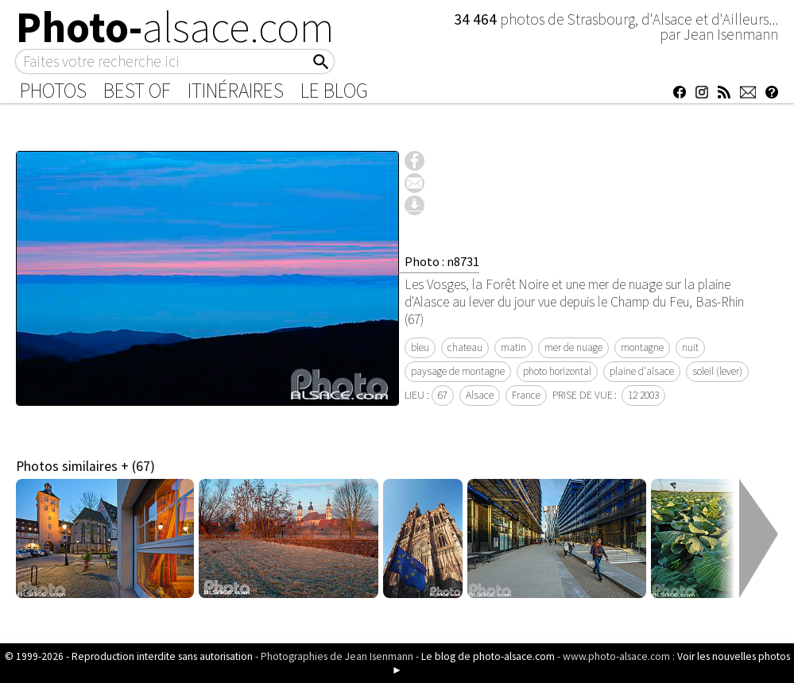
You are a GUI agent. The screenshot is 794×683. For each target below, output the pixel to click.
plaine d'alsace (642, 371)
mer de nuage (573, 347)
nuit (690, 347)
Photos (53, 90)
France (526, 395)
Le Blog (334, 90)
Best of (137, 90)
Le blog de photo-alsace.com (488, 656)
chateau (464, 347)
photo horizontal (557, 371)
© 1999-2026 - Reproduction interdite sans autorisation (129, 656)
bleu (420, 347)
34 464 (477, 19)
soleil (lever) (717, 371)
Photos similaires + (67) (85, 466)
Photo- (175, 27)
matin (513, 347)
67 (442, 395)
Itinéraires (236, 90)
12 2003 (643, 395)
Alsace (480, 395)
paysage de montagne (458, 371)
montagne (642, 347)
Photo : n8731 (442, 261)
